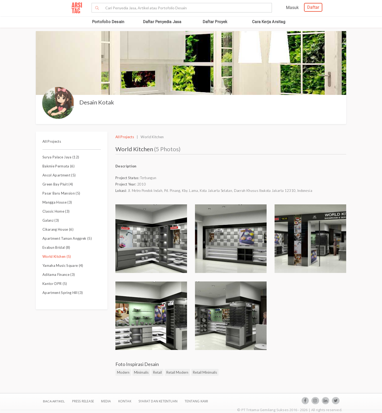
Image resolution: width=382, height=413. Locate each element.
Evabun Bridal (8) (56, 247)
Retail (157, 372)
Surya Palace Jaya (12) (60, 157)
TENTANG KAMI (196, 401)
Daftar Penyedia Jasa (162, 21)
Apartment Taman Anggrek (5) (67, 238)
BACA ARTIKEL (54, 401)
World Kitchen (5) (56, 256)
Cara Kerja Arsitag (268, 21)
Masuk (292, 7)
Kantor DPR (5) (54, 283)
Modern (123, 372)
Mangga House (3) (57, 202)
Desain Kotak (96, 102)
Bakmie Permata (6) (58, 166)
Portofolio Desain (108, 21)
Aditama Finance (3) (58, 274)
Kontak (125, 401)
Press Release (83, 401)
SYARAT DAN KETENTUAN (158, 401)
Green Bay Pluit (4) (57, 184)
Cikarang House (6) (57, 229)
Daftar (313, 7)
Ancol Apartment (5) (59, 175)
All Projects (51, 141)
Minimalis (141, 372)
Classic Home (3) (56, 211)
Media (106, 401)
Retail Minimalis (205, 372)
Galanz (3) (50, 220)
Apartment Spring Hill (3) (62, 292)
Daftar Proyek (215, 21)
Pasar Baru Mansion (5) (61, 193)
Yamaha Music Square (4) (62, 265)
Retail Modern (177, 372)
